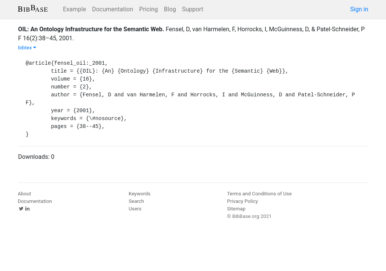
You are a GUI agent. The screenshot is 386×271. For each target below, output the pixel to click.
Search (136, 201)
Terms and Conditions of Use (259, 193)
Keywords (139, 193)
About (24, 193)
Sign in (359, 9)
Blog (170, 9)
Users (135, 209)
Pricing (148, 9)
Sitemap (236, 209)
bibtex (27, 47)
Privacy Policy (242, 201)
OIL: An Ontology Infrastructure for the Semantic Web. (91, 29)
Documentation (112, 9)
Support (192, 9)
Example (74, 9)
